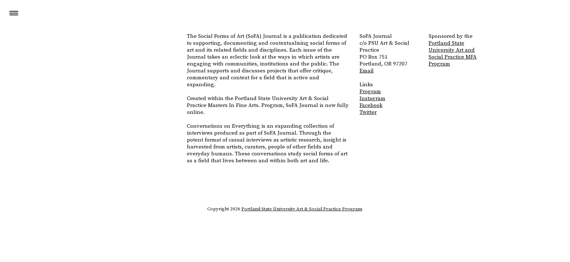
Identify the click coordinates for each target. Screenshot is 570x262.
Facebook (371, 105)
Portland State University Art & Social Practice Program (301, 209)
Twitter (368, 112)
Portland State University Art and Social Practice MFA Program (453, 53)
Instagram (372, 98)
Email (367, 70)
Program (370, 91)
